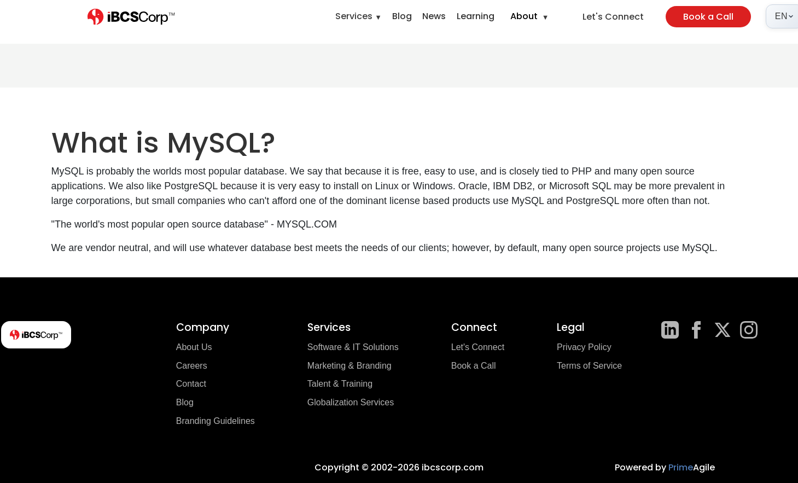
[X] (722, 330)
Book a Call (708, 16)
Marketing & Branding (349, 365)
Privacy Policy (584, 347)
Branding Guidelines (215, 421)
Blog (402, 16)
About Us (194, 347)
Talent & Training (339, 383)
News (434, 16)
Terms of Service (589, 365)
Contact (191, 383)
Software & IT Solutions (353, 347)
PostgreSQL (190, 186)
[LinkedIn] (670, 330)
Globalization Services (350, 402)
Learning (475, 16)
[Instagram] (749, 330)
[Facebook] (696, 330)
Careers (191, 365)
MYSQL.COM (307, 224)
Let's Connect (613, 16)
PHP (582, 171)
